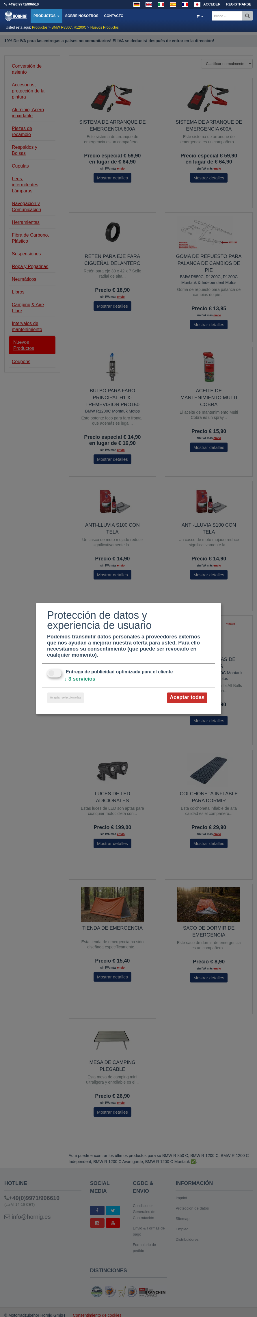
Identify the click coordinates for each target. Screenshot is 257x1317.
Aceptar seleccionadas (65, 697)
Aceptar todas (187, 698)
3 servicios (79, 679)
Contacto (113, 16)
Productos (46, 16)
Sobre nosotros (81, 16)
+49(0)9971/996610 (23, 4)
